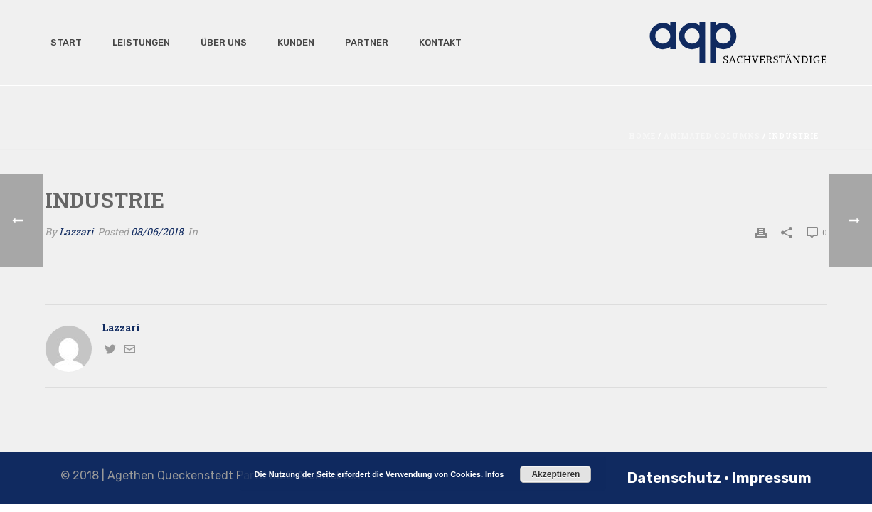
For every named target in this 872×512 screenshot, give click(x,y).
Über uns (219, 42)
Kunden (291, 42)
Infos (494, 474)
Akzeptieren (555, 474)
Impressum (772, 477)
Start (61, 42)
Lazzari (76, 231)
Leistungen (136, 42)
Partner (362, 42)
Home (642, 136)
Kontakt (436, 42)
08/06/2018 (157, 231)
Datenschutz (674, 477)
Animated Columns (712, 136)
